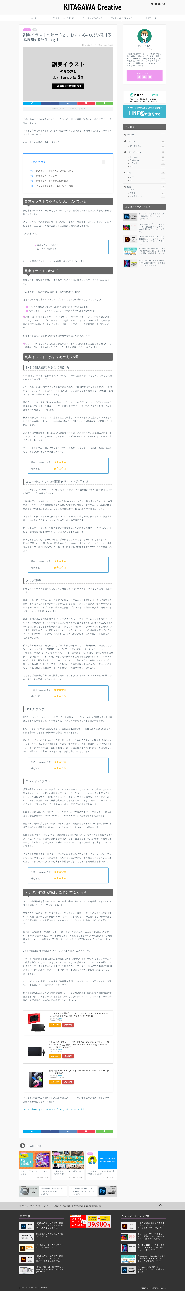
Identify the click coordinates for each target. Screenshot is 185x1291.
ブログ (147, 193)
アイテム (146, 141)
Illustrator (147, 157)
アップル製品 (147, 146)
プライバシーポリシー (29, 1288)
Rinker (60, 1018)
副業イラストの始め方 (47, 176)
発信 (146, 186)
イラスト (27, 30)
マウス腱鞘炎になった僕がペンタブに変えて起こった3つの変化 (54, 1110)
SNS (147, 190)
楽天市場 (69, 1025)
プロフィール (151, 18)
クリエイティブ (146, 152)
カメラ (147, 166)
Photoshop (147, 160)
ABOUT (146, 134)
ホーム (34, 18)
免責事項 (44, 1288)
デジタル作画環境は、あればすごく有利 (55, 186)
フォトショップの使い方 (92, 18)
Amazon (55, 1025)
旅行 (147, 177)
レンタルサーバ (147, 196)
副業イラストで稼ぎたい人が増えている (55, 171)
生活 (146, 172)
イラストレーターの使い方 (63, 18)
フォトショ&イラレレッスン (121, 19)
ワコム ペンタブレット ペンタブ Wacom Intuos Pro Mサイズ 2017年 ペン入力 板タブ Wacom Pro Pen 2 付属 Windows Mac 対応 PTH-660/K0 (79, 1045)
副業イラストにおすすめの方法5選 (53, 181)
